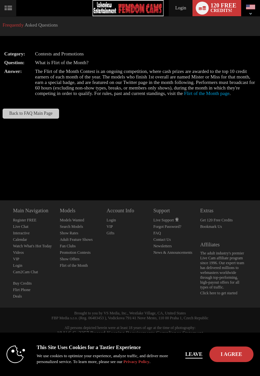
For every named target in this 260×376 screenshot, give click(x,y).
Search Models (71, 226)
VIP (16, 259)
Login (180, 8)
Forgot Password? (167, 226)
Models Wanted (72, 220)
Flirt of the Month (74, 265)
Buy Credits (22, 283)
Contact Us (162, 239)
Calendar (20, 239)
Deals (17, 296)
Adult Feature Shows (76, 239)
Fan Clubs (68, 246)
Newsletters (163, 246)
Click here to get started (219, 293)
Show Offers (70, 259)
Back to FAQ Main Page (30, 113)
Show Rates (69, 233)
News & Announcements (173, 252)
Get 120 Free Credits (216, 220)
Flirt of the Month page (206, 93)
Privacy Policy (136, 361)
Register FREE (24, 220)
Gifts (110, 233)
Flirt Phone (22, 290)
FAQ (157, 233)
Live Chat (21, 226)
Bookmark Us (211, 226)
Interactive (21, 233)
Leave (194, 354)
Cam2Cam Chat (25, 272)
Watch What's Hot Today (32, 246)
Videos (18, 252)
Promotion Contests (75, 252)
